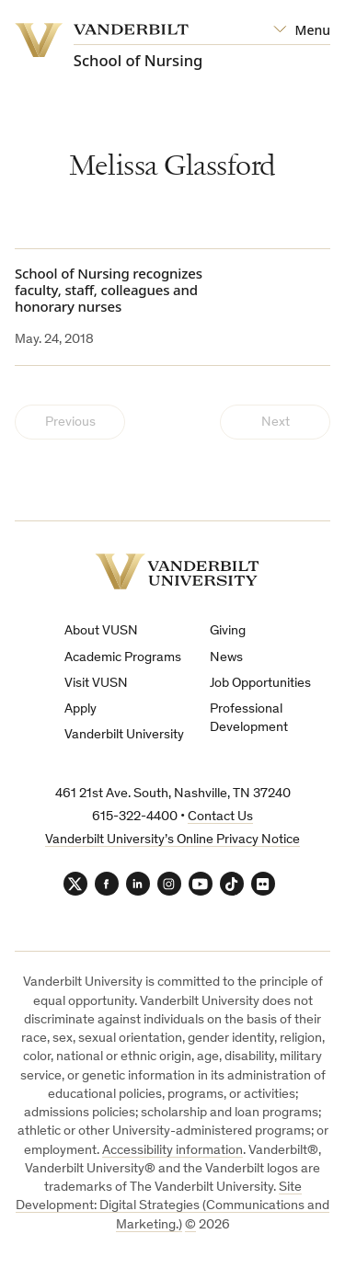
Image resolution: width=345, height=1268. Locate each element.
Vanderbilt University (124, 735)
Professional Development (249, 719)
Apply (80, 709)
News (226, 658)
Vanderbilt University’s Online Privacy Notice (172, 840)
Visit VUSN (96, 684)
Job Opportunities (260, 684)
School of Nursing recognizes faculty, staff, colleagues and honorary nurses (108, 289)
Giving (228, 631)
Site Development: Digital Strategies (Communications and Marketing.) (172, 1206)
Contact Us (220, 817)
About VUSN (101, 631)
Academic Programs (122, 658)
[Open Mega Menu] (301, 30)
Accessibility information (172, 1151)
